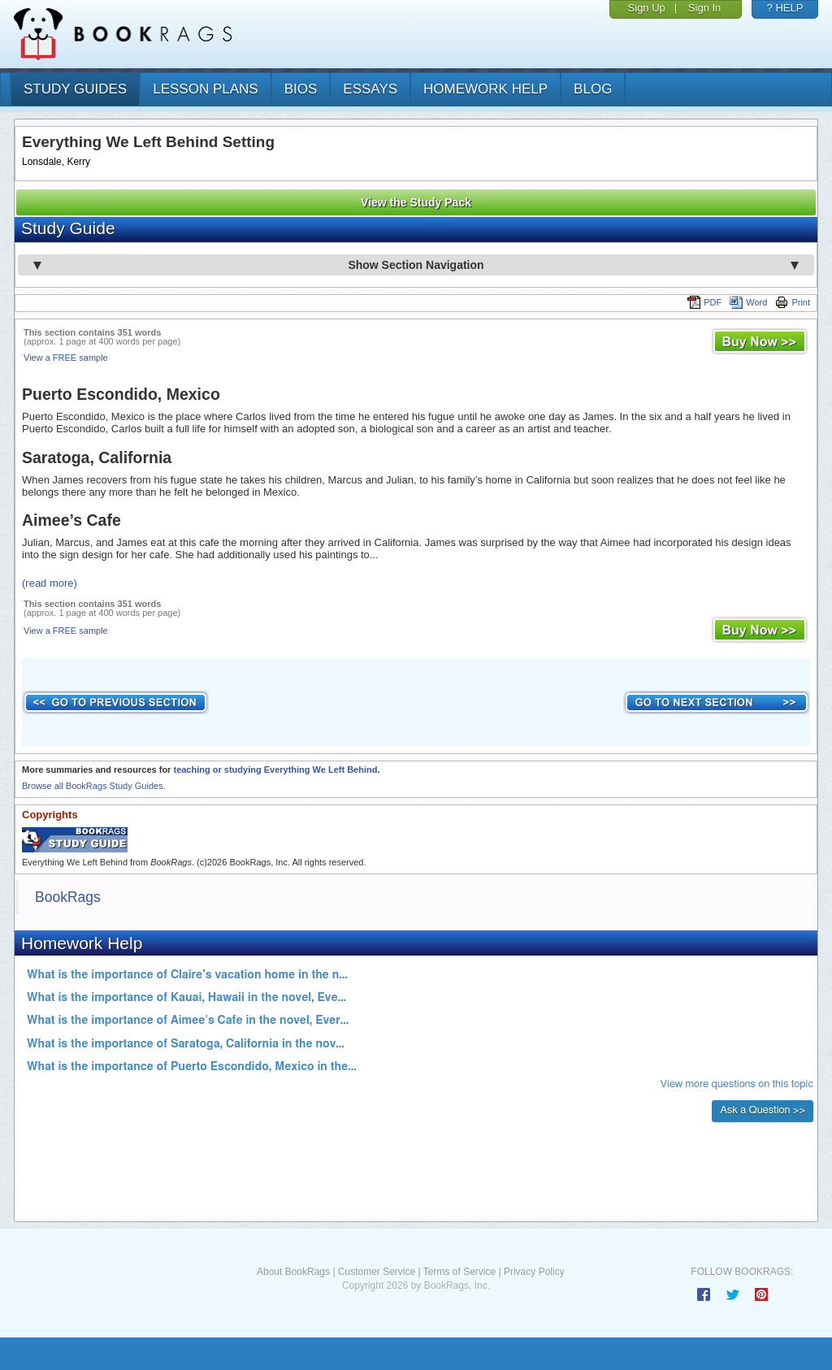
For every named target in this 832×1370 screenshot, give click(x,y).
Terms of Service (459, 1271)
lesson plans (205, 89)
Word (748, 302)
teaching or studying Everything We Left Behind (275, 769)
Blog (593, 89)
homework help (485, 89)
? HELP (785, 8)
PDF (704, 302)
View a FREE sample (66, 357)
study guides (75, 89)
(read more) (49, 583)
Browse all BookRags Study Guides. (94, 786)
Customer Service (376, 1271)
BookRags (68, 897)
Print (792, 302)
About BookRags (293, 1271)
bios (301, 89)
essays (370, 89)
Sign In (704, 8)
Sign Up (646, 8)
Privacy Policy (534, 1271)
